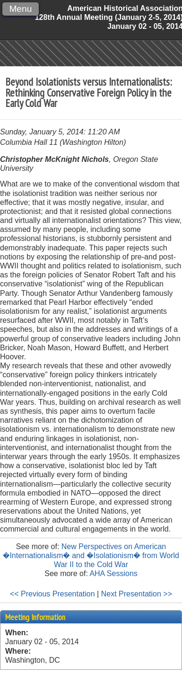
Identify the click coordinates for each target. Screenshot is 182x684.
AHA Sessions (113, 573)
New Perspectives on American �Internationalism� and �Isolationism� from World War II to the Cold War (91, 555)
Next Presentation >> (136, 594)
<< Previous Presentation (52, 594)
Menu (20, 9)
